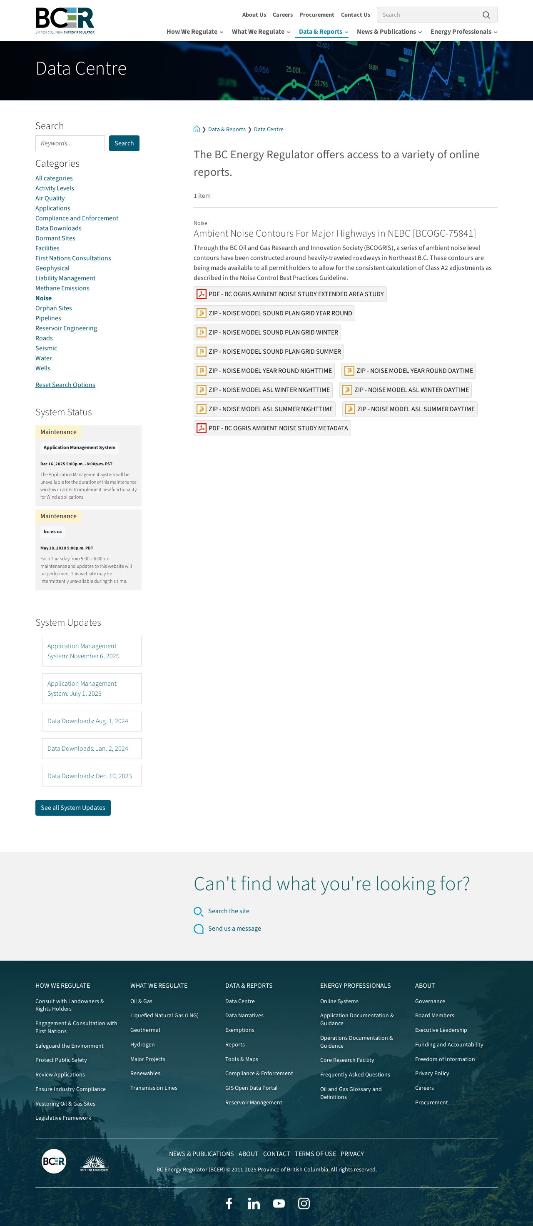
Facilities (47, 248)
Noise (43, 298)
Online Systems (339, 1001)
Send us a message (234, 928)
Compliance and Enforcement (76, 218)
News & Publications (389, 31)
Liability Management (65, 278)
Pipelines (48, 318)
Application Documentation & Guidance (357, 1019)
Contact (276, 1154)
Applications (52, 208)
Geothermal (145, 1030)
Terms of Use (315, 1154)
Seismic (46, 348)
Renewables (145, 1073)
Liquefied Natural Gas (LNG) (164, 1015)
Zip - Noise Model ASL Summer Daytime (410, 409)
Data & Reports (324, 31)
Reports (235, 1045)
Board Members (434, 1015)
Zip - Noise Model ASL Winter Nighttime (263, 390)
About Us (254, 14)
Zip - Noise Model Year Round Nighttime (264, 371)
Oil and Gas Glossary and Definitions (351, 1093)
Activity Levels (54, 188)
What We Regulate (261, 31)
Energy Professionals (464, 31)
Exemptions (239, 1030)
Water (43, 358)
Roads (44, 338)
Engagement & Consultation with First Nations (76, 1027)
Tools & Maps (241, 1059)
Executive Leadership (441, 1030)
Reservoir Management (253, 1103)
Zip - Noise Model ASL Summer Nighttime (265, 409)
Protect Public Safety (61, 1060)
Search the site (228, 911)
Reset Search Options (65, 385)
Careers (283, 14)
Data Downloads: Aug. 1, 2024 (87, 721)
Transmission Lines (153, 1088)
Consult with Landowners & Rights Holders (69, 1005)
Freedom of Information (445, 1059)
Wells (42, 368)
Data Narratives (244, 1015)
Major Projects (147, 1059)
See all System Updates (73, 807)
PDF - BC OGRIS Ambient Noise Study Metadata (272, 428)
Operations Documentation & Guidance (356, 1042)
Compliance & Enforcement (259, 1073)
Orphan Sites (53, 308)
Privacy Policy (432, 1073)
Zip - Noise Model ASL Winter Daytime (405, 390)
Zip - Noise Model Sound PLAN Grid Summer (269, 352)
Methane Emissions (62, 288)
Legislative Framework (63, 1118)
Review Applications (60, 1075)
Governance (430, 1001)
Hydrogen (142, 1045)
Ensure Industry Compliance (70, 1089)
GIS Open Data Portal (251, 1088)
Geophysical (52, 268)
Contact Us (355, 14)
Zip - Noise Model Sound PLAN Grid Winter (267, 332)
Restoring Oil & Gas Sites (65, 1104)
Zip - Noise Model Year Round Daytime (408, 371)
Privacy (352, 1154)
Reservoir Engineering (66, 328)
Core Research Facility (347, 1060)
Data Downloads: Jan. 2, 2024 (87, 748)
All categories (54, 178)
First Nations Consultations (73, 258)
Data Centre (269, 129)
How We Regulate (195, 31)
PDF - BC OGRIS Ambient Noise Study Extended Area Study (290, 294)
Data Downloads (58, 228)
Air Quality (50, 198)
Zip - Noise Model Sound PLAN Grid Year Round (274, 313)
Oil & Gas (141, 1001)
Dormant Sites (55, 238)
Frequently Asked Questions (355, 1075)
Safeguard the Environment (69, 1046)
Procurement (316, 14)
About (425, 985)
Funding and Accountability (449, 1045)
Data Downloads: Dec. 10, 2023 (89, 776)
